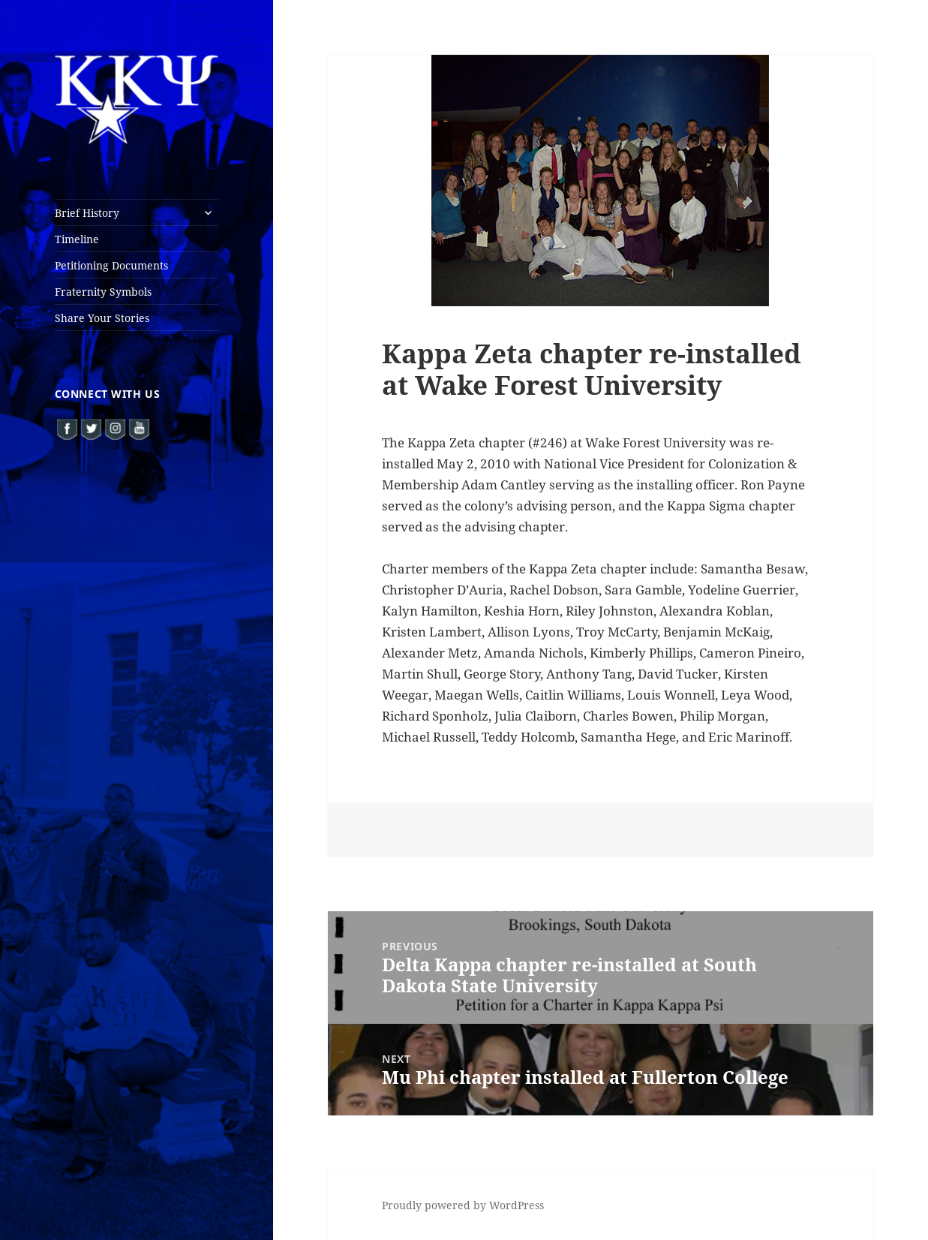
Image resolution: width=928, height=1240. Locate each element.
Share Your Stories (102, 318)
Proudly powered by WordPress (463, 1205)
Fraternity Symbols (103, 291)
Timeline (77, 239)
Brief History (87, 213)
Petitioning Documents (111, 265)
